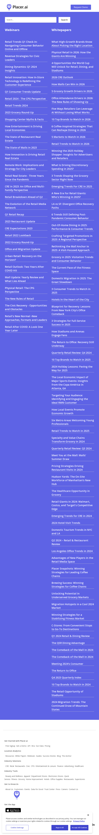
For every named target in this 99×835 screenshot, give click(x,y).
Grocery (21, 779)
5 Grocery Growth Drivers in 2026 (72, 91)
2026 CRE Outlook (62, 77)
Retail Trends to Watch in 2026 (70, 144)
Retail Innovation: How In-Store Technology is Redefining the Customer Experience (24, 81)
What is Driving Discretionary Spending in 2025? (70, 167)
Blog (59, 756)
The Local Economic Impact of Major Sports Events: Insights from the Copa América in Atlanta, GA (70, 382)
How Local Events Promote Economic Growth (68, 411)
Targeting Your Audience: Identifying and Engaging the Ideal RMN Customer (70, 399)
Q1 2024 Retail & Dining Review (71, 636)
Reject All (60, 829)
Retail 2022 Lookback (18, 235)
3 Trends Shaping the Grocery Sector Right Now (70, 177)
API (29, 746)
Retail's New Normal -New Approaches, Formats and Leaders (26, 318)
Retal (12, 766)
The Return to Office (64, 670)
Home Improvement (34, 779)
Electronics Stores (55, 776)
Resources (9, 756)
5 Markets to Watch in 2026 (68, 137)
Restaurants (20, 766)
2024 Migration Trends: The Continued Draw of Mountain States (70, 705)
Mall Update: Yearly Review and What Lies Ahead (24, 279)
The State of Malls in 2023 (21, 147)
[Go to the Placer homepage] (16, 795)
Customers (18, 789)
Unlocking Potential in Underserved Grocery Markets (70, 595)
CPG (33, 766)
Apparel (27, 776)
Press (58, 789)
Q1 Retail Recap (14, 214)
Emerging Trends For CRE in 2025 (72, 186)
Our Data (40, 746)
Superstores (80, 779)
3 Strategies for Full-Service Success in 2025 (68, 322)
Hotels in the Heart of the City (70, 299)
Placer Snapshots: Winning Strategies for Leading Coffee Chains (70, 572)
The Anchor (66, 756)
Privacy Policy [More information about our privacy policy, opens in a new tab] (79, 822)
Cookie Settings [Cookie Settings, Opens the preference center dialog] (17, 829)
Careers (64, 789)
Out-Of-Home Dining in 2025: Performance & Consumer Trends (72, 227)
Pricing (47, 746)
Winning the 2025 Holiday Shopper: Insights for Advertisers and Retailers (72, 154)
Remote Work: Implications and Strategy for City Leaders (24, 167)
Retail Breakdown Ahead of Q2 (24, 197)
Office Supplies (56, 779)
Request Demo (81, 7)
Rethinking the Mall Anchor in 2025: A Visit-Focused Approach (71, 248)
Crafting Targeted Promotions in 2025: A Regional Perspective (72, 237)
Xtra (33, 746)
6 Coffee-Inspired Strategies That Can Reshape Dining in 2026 (72, 128)
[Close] (88, 816)
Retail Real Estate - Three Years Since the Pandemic (24, 177)
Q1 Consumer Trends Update (23, 91)
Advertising (69, 766)
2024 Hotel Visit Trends (66, 523)
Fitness (14, 779)
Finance (60, 766)
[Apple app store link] (13, 810)
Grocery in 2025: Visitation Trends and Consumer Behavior (72, 259)
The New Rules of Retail (19, 298)
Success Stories (49, 756)
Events (27, 789)
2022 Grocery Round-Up (19, 242)
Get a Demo (21, 746)
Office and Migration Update (22, 249)
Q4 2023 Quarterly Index (66, 677)
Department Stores (39, 776)
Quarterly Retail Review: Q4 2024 (72, 352)
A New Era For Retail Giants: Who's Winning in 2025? (69, 195)
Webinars (31, 756)
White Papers (20, 756)
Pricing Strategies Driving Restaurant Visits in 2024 (67, 467)
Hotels (46, 779)
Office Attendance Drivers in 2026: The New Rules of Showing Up (72, 100)
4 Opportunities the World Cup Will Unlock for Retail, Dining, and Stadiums (72, 66)
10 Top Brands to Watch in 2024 (71, 684)
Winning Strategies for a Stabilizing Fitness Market (68, 616)
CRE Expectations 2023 (18, 228)
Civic (28, 766)
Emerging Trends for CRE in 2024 (72, 516)
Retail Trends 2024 (16, 105)
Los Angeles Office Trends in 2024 (72, 551)
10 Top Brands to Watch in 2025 (71, 359)
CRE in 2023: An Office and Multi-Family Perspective (25, 188)
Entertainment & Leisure (46, 766)
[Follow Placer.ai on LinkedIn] (93, 824)
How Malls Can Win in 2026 (68, 84)
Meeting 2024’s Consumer (67, 664)
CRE (7, 766)
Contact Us (73, 789)
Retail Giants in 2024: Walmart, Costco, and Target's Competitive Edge (72, 505)
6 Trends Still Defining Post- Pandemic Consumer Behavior (70, 216)
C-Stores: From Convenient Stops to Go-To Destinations (72, 627)
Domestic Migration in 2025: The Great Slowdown (72, 280)
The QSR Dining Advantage (68, 643)
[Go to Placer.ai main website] (17, 7)
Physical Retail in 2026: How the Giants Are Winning (71, 54)
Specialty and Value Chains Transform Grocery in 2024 (68, 439)
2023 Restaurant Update (20, 221)
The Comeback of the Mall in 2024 (72, 650)
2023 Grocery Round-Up (19, 112)
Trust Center (49, 789)
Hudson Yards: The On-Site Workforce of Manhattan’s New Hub (71, 480)
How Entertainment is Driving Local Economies (23, 128)
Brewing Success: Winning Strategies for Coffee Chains (69, 584)
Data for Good (37, 789)
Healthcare (79, 766)
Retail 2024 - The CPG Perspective (25, 98)
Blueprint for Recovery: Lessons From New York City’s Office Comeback (71, 310)
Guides (39, 756)
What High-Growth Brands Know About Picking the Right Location (72, 43)
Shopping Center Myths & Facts (24, 119)
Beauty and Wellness (14, 776)
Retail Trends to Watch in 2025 (70, 431)
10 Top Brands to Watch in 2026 (71, 119)
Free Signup (10, 746)
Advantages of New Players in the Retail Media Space (72, 559)
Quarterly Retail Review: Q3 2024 (72, 448)
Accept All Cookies (79, 829)
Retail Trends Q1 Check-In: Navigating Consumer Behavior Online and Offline (24, 45)
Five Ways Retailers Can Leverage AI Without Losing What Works (72, 110)
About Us (9, 789)
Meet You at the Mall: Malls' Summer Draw (69, 457)
